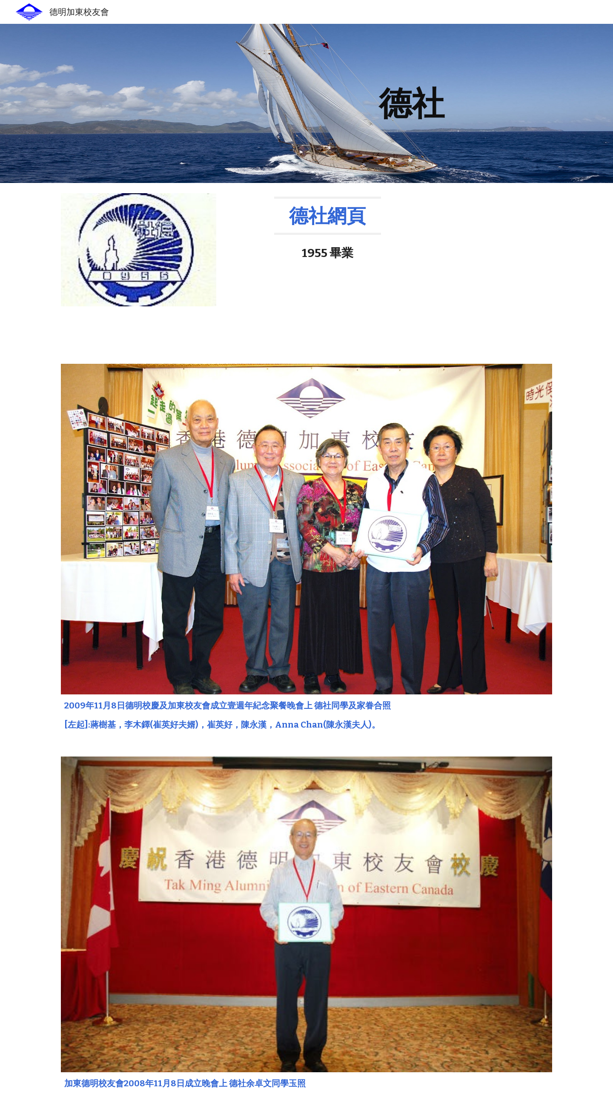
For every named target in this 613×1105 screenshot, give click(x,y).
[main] (411, 103)
